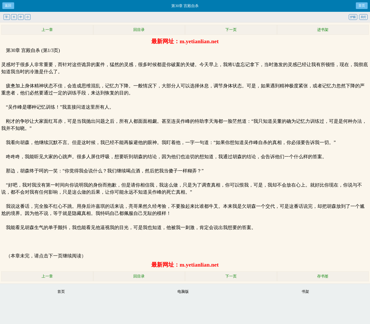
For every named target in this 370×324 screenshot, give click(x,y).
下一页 (231, 30)
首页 (361, 5)
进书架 (322, 30)
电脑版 (183, 292)
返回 (8, 5)
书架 (305, 292)
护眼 (353, 17)
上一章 (47, 30)
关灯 (363, 17)
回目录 (139, 30)
